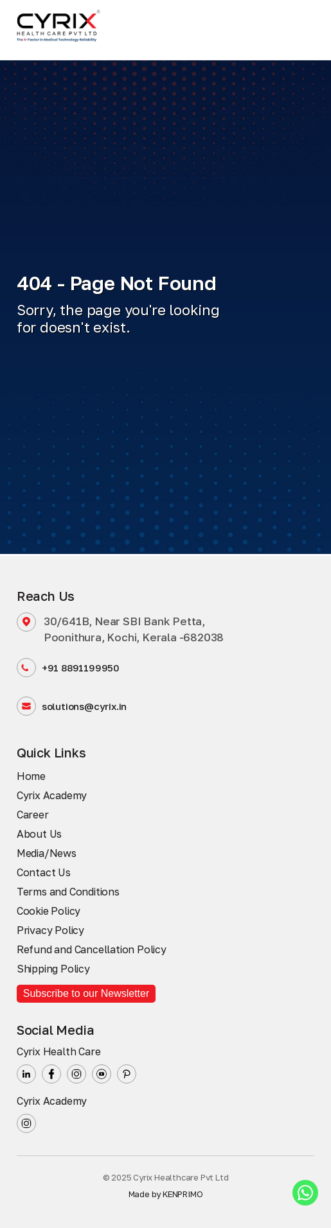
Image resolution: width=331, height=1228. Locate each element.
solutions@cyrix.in (72, 706)
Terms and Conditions (68, 891)
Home (31, 776)
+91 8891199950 (68, 667)
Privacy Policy (50, 930)
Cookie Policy (48, 910)
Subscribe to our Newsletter (86, 993)
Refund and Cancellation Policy (91, 949)
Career (33, 814)
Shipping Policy (53, 968)
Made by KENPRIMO (166, 1194)
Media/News (46, 853)
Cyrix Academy (52, 795)
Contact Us (44, 872)
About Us (39, 833)
